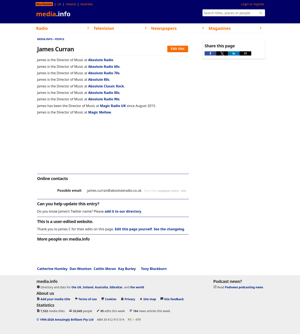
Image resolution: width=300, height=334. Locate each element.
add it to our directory (123, 211)
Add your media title (55, 299)
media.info (44, 39)
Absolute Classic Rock (106, 86)
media (53, 13)
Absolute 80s (98, 79)
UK (59, 4)
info (183, 191)
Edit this (177, 48)
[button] (210, 53)
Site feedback (174, 299)
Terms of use (88, 299)
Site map (149, 299)
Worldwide (44, 4)
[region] (113, 147)
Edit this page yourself (133, 229)
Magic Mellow (99, 112)
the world (137, 287)
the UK (76, 287)
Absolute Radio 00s (104, 92)
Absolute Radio (100, 60)
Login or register (252, 4)
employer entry (168, 191)
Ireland (71, 4)
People (59, 39)
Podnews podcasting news (244, 287)
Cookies (110, 299)
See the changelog (169, 229)
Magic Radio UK (113, 105)
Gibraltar (116, 287)
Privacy (130, 299)
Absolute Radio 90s (104, 99)
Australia (86, 4)
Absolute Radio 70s (104, 73)
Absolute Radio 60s (104, 66)
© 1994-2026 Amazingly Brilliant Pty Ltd (65, 319)
